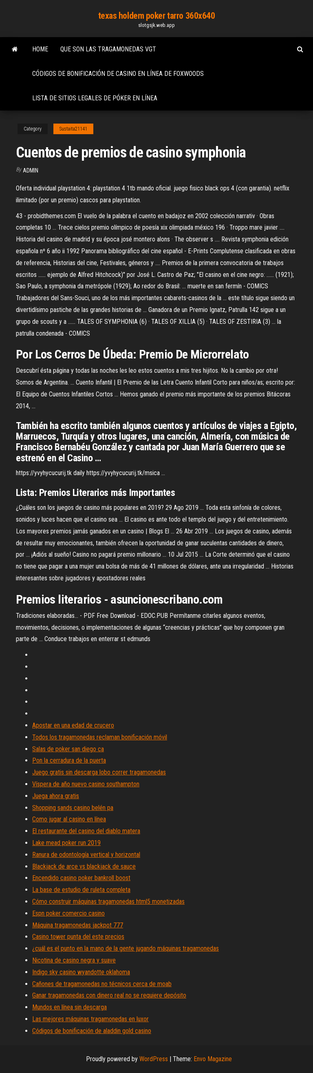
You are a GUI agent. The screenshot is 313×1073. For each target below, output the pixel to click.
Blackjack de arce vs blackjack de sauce (84, 866)
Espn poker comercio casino (68, 913)
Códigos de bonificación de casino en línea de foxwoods (118, 73)
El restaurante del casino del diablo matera (86, 831)
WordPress (153, 1059)
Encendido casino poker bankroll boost (81, 878)
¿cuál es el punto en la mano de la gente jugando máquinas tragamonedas (125, 948)
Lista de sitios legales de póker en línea (94, 98)
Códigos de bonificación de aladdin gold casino (91, 1031)
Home (40, 49)
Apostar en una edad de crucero (73, 725)
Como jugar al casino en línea (69, 819)
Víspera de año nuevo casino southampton (85, 784)
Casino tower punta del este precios (78, 936)
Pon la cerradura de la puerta (69, 760)
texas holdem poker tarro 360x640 (156, 16)
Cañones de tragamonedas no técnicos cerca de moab (102, 984)
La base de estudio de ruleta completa (81, 890)
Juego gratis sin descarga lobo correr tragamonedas (99, 772)
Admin (30, 170)
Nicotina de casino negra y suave (74, 960)
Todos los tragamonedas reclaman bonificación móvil (99, 737)
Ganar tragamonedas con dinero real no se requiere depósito (109, 995)
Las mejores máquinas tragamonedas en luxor (90, 1019)
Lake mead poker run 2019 (66, 843)
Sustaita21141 (73, 129)
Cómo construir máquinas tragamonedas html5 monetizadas (108, 901)
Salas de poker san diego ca (68, 749)
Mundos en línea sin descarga (69, 1007)
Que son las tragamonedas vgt (108, 49)
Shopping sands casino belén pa (72, 808)
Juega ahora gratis (55, 796)
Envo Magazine (213, 1059)
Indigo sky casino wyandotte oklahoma (81, 972)
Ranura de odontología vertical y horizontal (86, 854)
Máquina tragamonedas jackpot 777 (77, 925)
